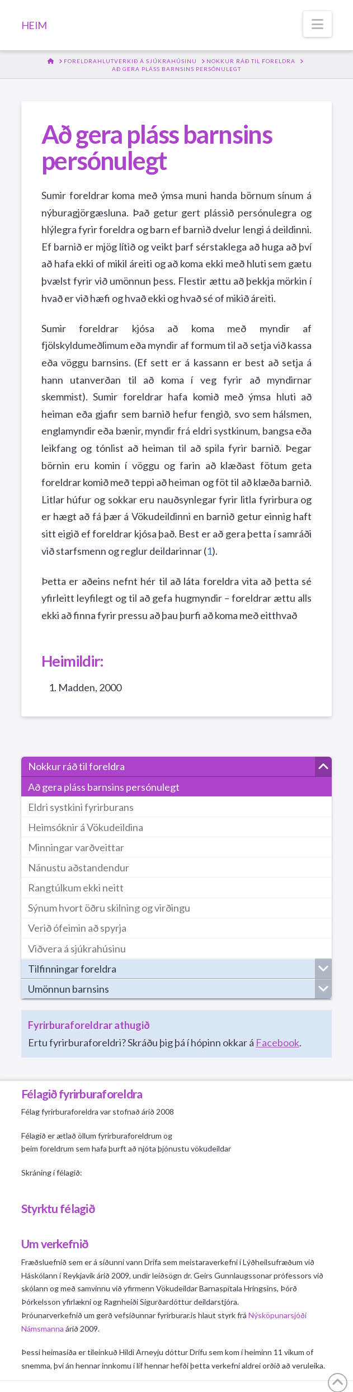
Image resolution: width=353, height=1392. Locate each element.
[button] (317, 24)
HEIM (33, 25)
